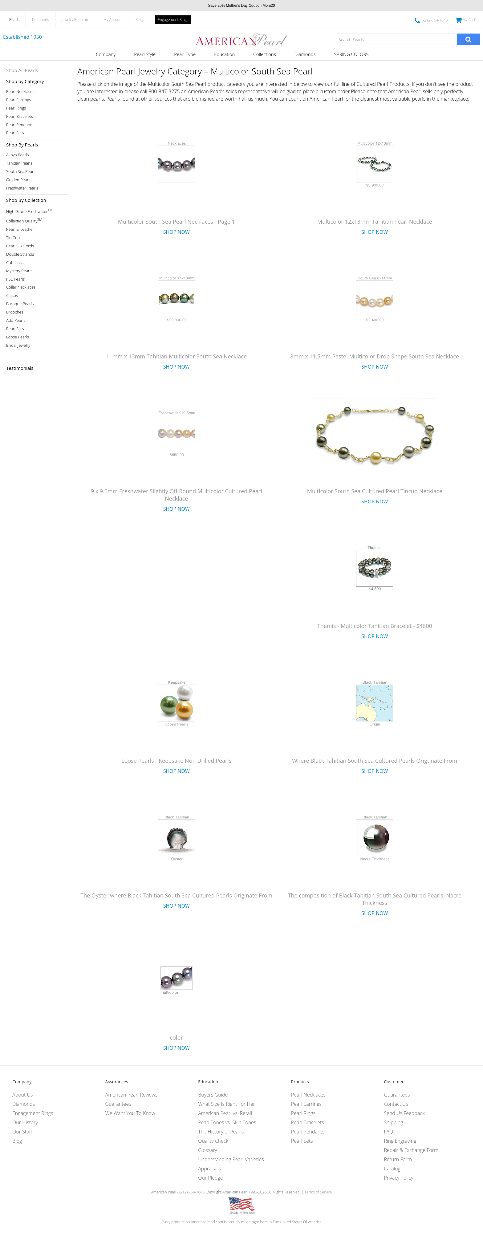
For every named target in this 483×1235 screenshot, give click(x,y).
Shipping (393, 1122)
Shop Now (176, 232)
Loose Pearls (17, 337)
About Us (22, 1094)
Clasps (12, 295)
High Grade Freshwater (29, 211)
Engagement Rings (173, 19)
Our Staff (22, 1131)
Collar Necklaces (20, 287)
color (176, 1037)
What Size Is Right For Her (226, 1104)
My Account (113, 19)
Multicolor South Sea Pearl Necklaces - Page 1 (176, 221)
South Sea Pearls (21, 171)
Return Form (398, 1159)
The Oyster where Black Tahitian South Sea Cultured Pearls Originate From (176, 895)
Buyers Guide (213, 1094)
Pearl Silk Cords (20, 246)
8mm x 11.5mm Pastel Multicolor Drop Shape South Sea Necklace (374, 356)
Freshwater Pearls (22, 188)
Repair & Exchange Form (411, 1150)
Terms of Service (318, 1192)
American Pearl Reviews (131, 1094)
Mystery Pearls (19, 271)
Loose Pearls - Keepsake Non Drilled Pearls (176, 760)
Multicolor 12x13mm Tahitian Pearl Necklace (374, 221)
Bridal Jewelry (18, 345)
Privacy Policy (398, 1177)
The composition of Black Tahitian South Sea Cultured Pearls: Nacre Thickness (375, 899)
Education (224, 54)
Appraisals (209, 1168)
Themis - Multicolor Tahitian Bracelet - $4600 (374, 625)
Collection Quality (24, 220)
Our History (25, 1122)
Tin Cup (13, 237)
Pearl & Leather (20, 229)
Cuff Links (15, 262)
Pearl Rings (16, 108)
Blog (139, 19)
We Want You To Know (130, 1113)
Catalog (392, 1168)
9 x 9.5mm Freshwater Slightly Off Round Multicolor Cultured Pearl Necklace (176, 494)
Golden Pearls (18, 179)
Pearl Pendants (19, 124)
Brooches (14, 312)
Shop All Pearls (22, 70)
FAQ (388, 1131)
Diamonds (40, 19)
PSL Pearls (15, 279)
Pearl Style (145, 54)
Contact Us (396, 1104)
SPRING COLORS (351, 54)
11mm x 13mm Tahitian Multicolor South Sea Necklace (176, 356)
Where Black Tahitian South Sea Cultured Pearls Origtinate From (374, 760)
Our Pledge (210, 1177)
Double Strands (20, 254)
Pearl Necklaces (20, 91)
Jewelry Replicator (76, 19)
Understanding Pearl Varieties (231, 1159)
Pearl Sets (15, 132)
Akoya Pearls (17, 155)
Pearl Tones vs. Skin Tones (227, 1122)
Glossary (207, 1150)
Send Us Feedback (404, 1113)
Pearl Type (185, 54)
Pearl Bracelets (19, 116)
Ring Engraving (400, 1140)
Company (106, 54)
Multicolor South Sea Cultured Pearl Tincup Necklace (374, 491)
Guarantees (118, 1104)
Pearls (14, 19)
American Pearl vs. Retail (225, 1113)
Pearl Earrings (18, 99)
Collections (264, 54)
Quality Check (213, 1140)
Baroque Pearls (20, 303)
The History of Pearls (221, 1131)
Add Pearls (15, 320)
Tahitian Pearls (19, 163)
